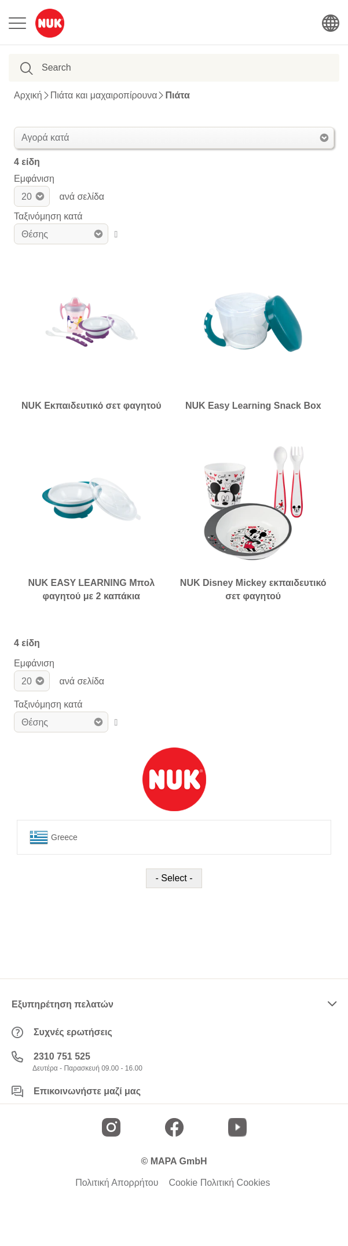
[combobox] (98, 67)
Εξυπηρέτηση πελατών (62, 1004)
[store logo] (49, 23)
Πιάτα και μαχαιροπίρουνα (103, 95)
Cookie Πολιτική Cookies (219, 1183)
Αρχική (28, 95)
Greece (54, 837)
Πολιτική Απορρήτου (116, 1183)
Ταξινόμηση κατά (48, 216)
